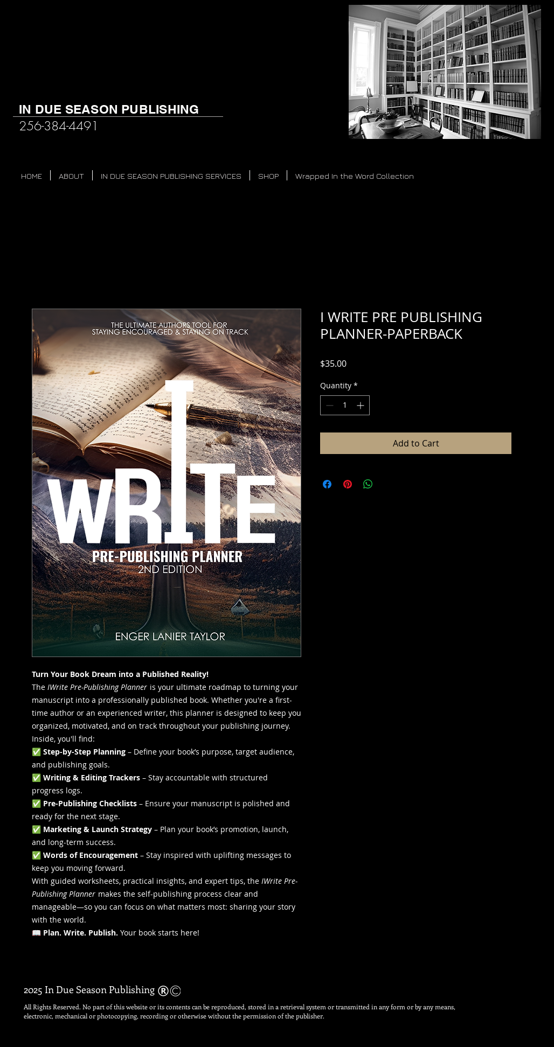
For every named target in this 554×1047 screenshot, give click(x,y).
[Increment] (361, 405)
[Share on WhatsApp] (368, 484)
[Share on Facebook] (327, 484)
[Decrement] (328, 405)
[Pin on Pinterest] (347, 484)
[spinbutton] (345, 405)
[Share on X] (388, 484)
